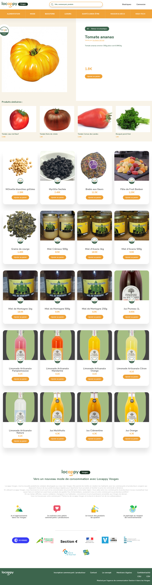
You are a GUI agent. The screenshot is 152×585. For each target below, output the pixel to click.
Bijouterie (50, 14)
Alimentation (13, 14)
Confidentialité (143, 572)
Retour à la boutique (99, 29)
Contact (93, 572)
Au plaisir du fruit (98, 40)
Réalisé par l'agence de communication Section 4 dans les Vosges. (123, 580)
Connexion (140, 4)
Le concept (106, 572)
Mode (32, 14)
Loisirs (68, 14)
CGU (139, 576)
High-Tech (140, 14)
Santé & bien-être (90, 14)
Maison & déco (118, 14)
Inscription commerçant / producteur (69, 572)
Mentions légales (124, 572)
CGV (148, 576)
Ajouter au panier (93, 76)
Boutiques (126, 4)
